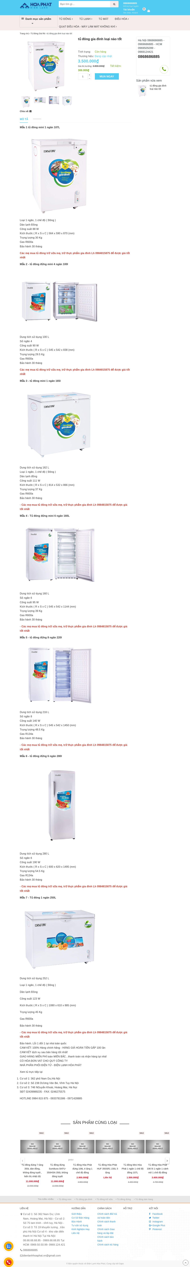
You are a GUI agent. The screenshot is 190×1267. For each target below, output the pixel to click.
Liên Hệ (75, 1233)
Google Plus (157, 1225)
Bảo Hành (76, 1221)
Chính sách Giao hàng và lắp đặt (106, 1231)
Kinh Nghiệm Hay (80, 1229)
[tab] (24, 119)
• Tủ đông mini (64, 1199)
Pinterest (155, 1229)
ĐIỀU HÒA (122, 19)
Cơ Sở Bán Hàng (80, 1217)
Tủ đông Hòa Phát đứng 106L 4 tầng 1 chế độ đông (82, 1169)
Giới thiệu (76, 1214)
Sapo (121, 1264)
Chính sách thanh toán (106, 1223)
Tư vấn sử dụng (79, 1225)
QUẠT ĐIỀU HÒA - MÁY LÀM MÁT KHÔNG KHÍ (88, 26)
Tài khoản (129, 9)
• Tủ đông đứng (123, 1199)
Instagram (156, 1221)
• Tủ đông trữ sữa (104, 1199)
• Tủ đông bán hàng (143, 1199)
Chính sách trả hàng (107, 1244)
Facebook (156, 1214)
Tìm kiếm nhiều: (46, 1199)
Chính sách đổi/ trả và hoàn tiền (107, 1216)
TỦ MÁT (104, 19)
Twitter (154, 1217)
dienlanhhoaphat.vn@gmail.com (42, 1255)
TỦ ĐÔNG (66, 19)
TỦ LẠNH (85, 19)
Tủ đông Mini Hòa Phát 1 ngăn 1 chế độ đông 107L (132, 1169)
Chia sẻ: (24, 111)
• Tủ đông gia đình (83, 1199)
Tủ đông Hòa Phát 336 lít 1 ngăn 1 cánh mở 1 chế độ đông (157, 1169)
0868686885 (130, 3)
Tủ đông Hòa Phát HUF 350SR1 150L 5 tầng (107, 1169)
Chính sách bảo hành (105, 1239)
